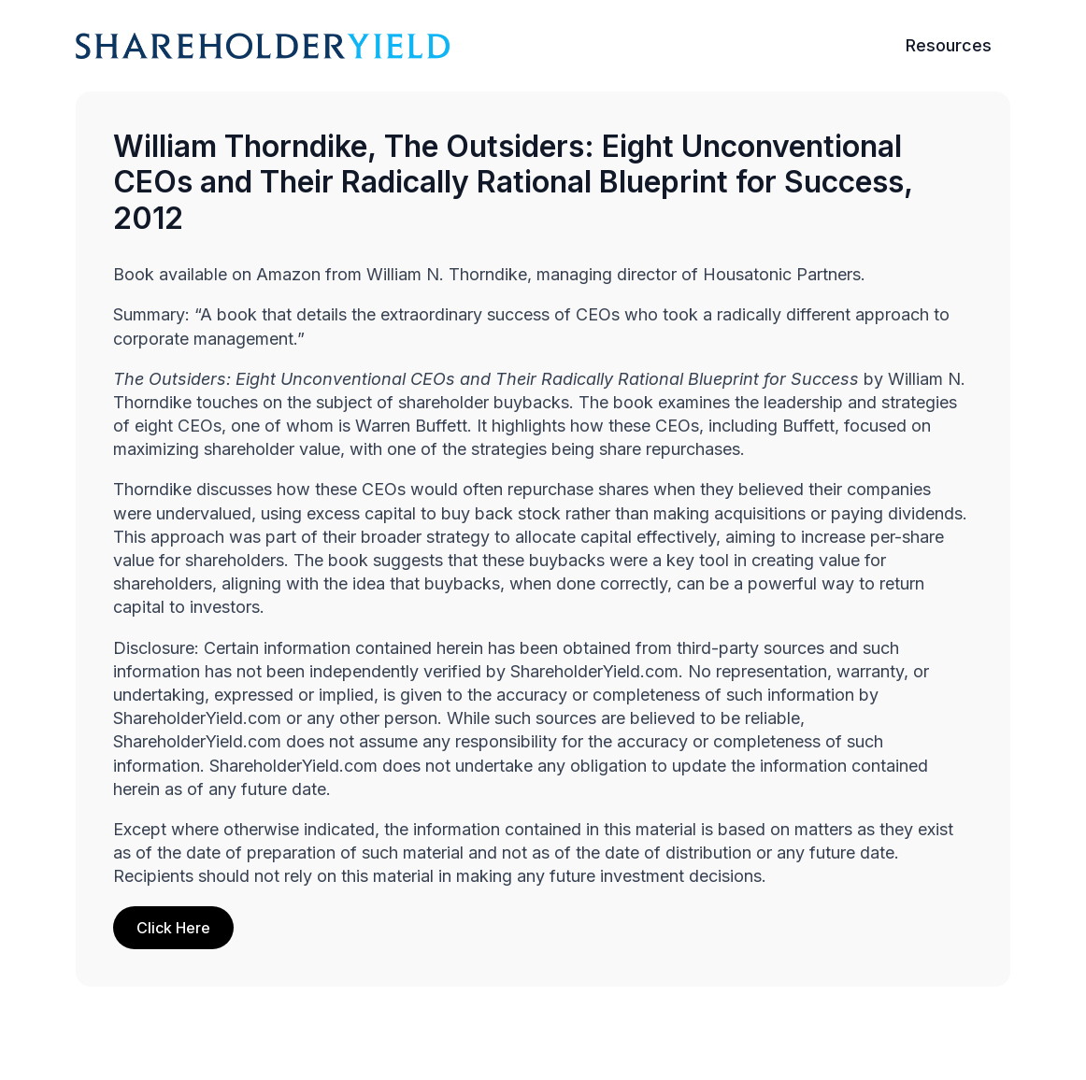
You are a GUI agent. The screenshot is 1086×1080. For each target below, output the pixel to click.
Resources (949, 45)
